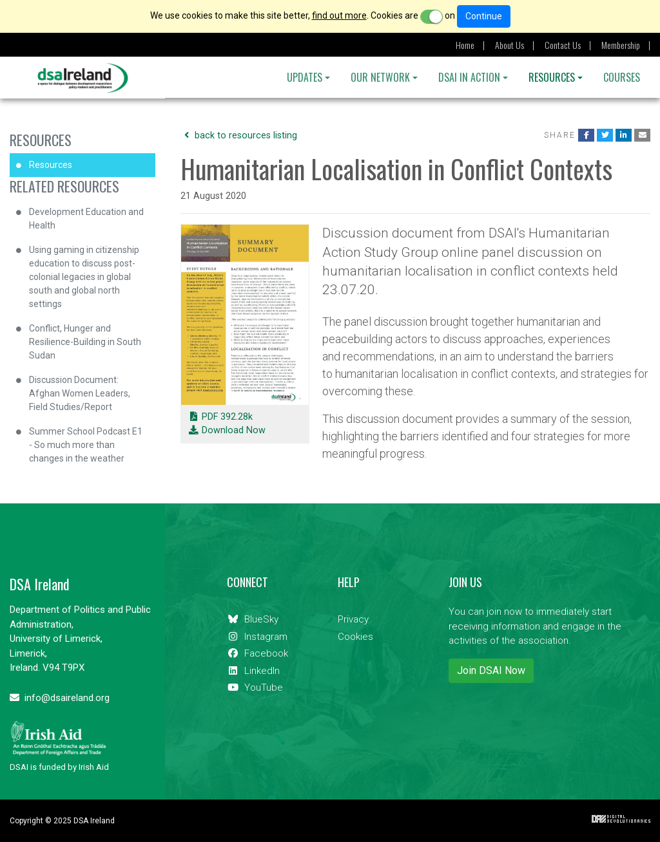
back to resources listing (238, 135)
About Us (509, 44)
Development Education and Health (86, 218)
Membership (620, 44)
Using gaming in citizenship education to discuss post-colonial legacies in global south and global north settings (84, 277)
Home (465, 44)
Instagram (257, 636)
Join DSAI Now (491, 670)
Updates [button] (304, 77)
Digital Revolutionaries (621, 819)
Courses (621, 77)
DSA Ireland (82, 77)
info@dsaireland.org (60, 698)
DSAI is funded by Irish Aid (59, 746)
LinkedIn (253, 671)
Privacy (353, 619)
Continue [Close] (483, 16)
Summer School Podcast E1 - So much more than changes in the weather (85, 444)
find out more (339, 15)
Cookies (355, 636)
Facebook (257, 653)
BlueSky (252, 619)
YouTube (255, 687)
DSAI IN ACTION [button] (469, 77)
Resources (41, 139)
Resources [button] (552, 77)
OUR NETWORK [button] (380, 77)
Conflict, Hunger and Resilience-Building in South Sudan (85, 341)
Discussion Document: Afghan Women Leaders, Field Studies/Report (79, 393)
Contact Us (563, 44)
